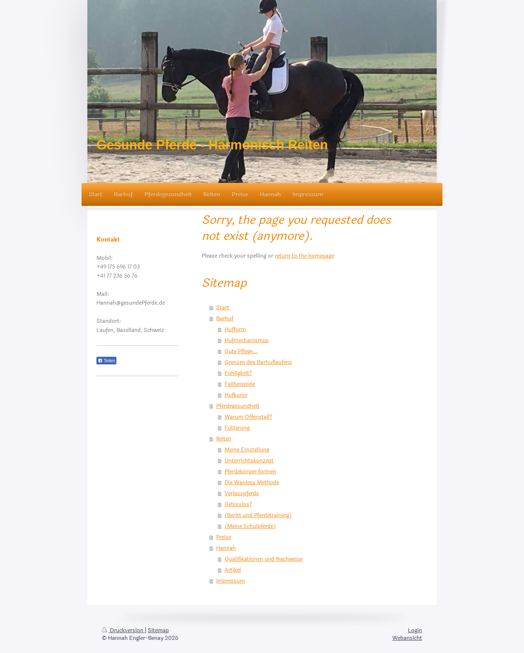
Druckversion (123, 630)
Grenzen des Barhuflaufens (258, 362)
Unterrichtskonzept (249, 461)
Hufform (235, 329)
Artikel (233, 570)
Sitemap (158, 630)
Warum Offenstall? (248, 417)
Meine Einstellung (247, 450)
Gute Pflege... (241, 351)
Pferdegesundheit (237, 406)
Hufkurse (236, 395)
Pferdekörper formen (250, 472)
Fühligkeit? (238, 373)
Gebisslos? (238, 504)
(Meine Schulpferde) (250, 526)
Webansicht (407, 638)
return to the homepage (304, 256)
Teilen (106, 360)
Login (415, 630)
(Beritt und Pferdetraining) (258, 515)
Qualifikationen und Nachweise (263, 559)
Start (222, 308)
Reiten (223, 439)
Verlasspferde (242, 493)
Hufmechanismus (247, 340)
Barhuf (224, 318)
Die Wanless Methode (252, 482)
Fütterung (237, 428)
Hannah (226, 548)
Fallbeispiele (240, 384)
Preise (223, 537)
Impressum (230, 581)
